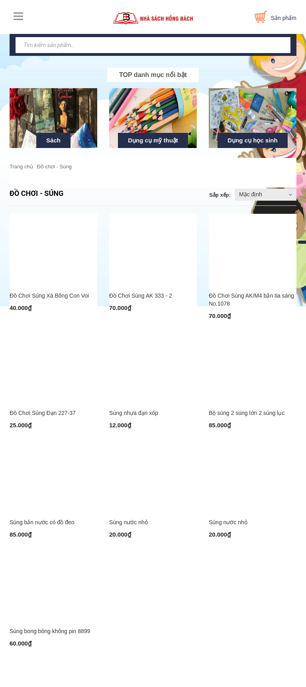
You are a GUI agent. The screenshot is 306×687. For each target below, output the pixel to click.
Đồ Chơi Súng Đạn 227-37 (43, 417)
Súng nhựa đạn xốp (133, 417)
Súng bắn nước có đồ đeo (42, 528)
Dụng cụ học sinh (252, 140)
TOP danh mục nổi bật (153, 74)
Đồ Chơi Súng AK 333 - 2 (140, 297)
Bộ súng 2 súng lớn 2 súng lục (246, 417)
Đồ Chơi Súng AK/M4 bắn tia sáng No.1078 (251, 301)
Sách (53, 140)
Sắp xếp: (220, 195)
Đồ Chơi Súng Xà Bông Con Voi (49, 297)
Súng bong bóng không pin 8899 (50, 639)
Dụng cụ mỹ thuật (153, 140)
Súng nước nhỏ (128, 528)
